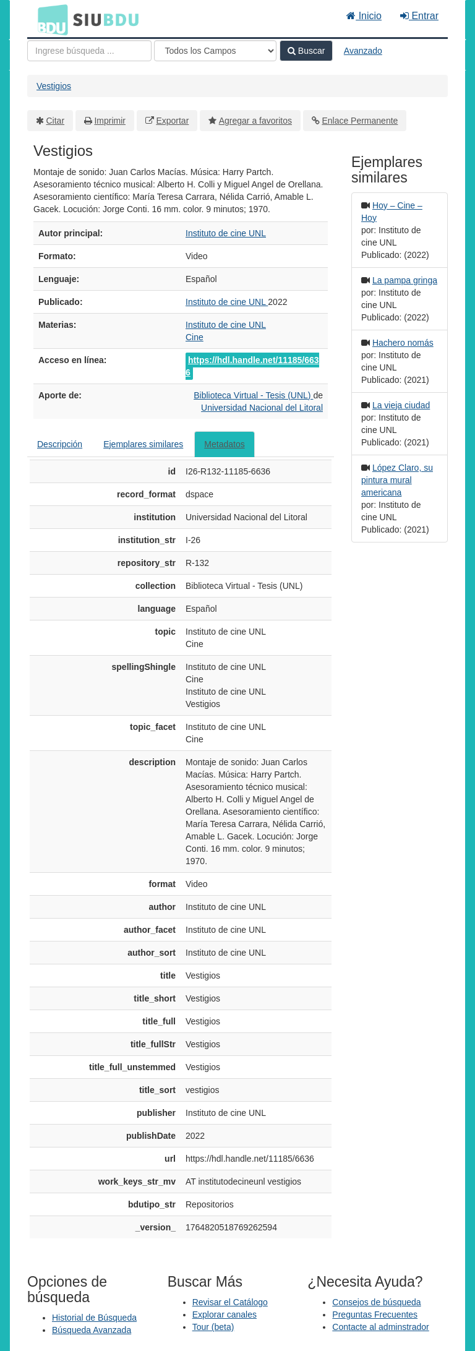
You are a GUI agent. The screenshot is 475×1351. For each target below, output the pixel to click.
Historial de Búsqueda (94, 1318)
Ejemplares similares (143, 444)
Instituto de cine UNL (226, 233)
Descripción (59, 444)
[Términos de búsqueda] (89, 50)
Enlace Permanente (360, 121)
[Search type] (215, 50)
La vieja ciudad (401, 405)
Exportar (172, 121)
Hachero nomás (403, 343)
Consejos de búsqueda (376, 1302)
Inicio (364, 16)
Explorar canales (224, 1314)
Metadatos (224, 444)
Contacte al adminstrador (380, 1327)
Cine (194, 337)
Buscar (306, 51)
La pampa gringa (404, 280)
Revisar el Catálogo (230, 1302)
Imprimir (110, 121)
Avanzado (363, 51)
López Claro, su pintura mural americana (397, 480)
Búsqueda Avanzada (91, 1330)
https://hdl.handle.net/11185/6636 (252, 366)
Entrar (419, 16)
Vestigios (53, 86)
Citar (55, 121)
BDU (49, 19)
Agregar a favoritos (255, 121)
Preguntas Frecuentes (374, 1314)
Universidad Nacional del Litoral (262, 408)
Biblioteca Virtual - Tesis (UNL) (253, 395)
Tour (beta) (213, 1327)
